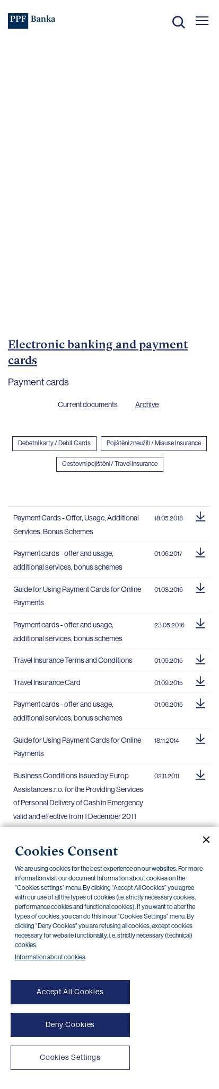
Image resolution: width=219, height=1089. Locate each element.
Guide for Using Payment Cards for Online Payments (77, 596)
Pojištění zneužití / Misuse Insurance (154, 443)
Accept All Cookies (70, 991)
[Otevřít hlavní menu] (202, 21)
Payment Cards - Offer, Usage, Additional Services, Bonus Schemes (76, 525)
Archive (147, 404)
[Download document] (200, 515)
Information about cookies (50, 957)
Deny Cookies (70, 1024)
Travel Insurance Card (47, 682)
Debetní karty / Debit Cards (54, 443)
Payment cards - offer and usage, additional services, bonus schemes (67, 560)
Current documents (88, 404)
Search (178, 22)
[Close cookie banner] (202, 839)
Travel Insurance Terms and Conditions (73, 660)
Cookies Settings (70, 1057)
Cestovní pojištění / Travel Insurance (109, 463)
